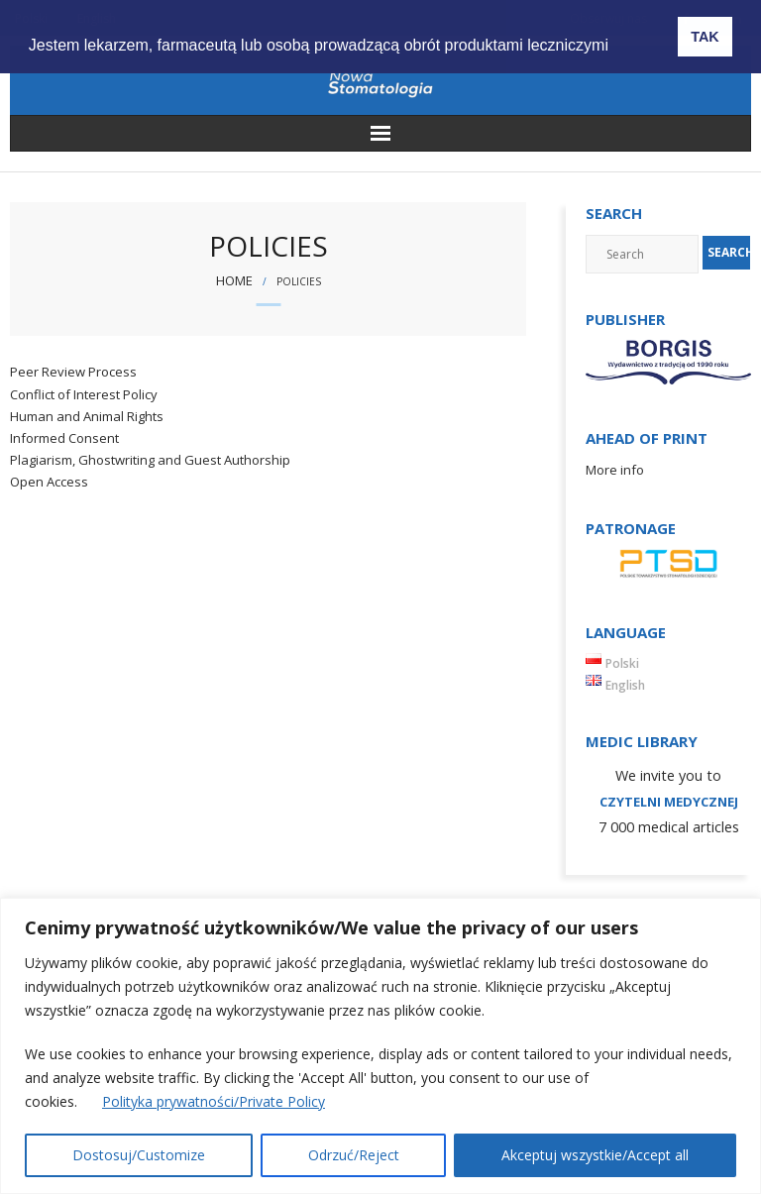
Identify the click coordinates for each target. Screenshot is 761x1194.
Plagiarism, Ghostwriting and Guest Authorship (150, 460)
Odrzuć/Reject (353, 1154)
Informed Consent (64, 438)
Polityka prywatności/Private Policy (213, 1101)
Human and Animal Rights (86, 416)
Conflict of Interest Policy (84, 394)
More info (615, 470)
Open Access (49, 481)
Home (234, 280)
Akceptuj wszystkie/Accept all (595, 1154)
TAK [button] (705, 37)
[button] (632, 31)
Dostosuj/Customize (138, 1154)
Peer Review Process (73, 371)
